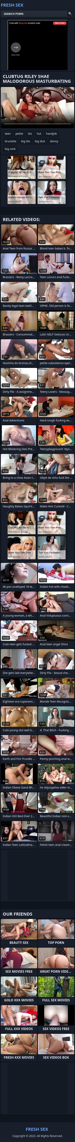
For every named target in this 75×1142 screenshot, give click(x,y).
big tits (25, 141)
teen (8, 133)
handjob (51, 133)
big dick (40, 141)
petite (19, 133)
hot (39, 133)
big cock (10, 149)
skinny (54, 141)
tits (30, 133)
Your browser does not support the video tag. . (37, 107)
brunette (10, 141)
